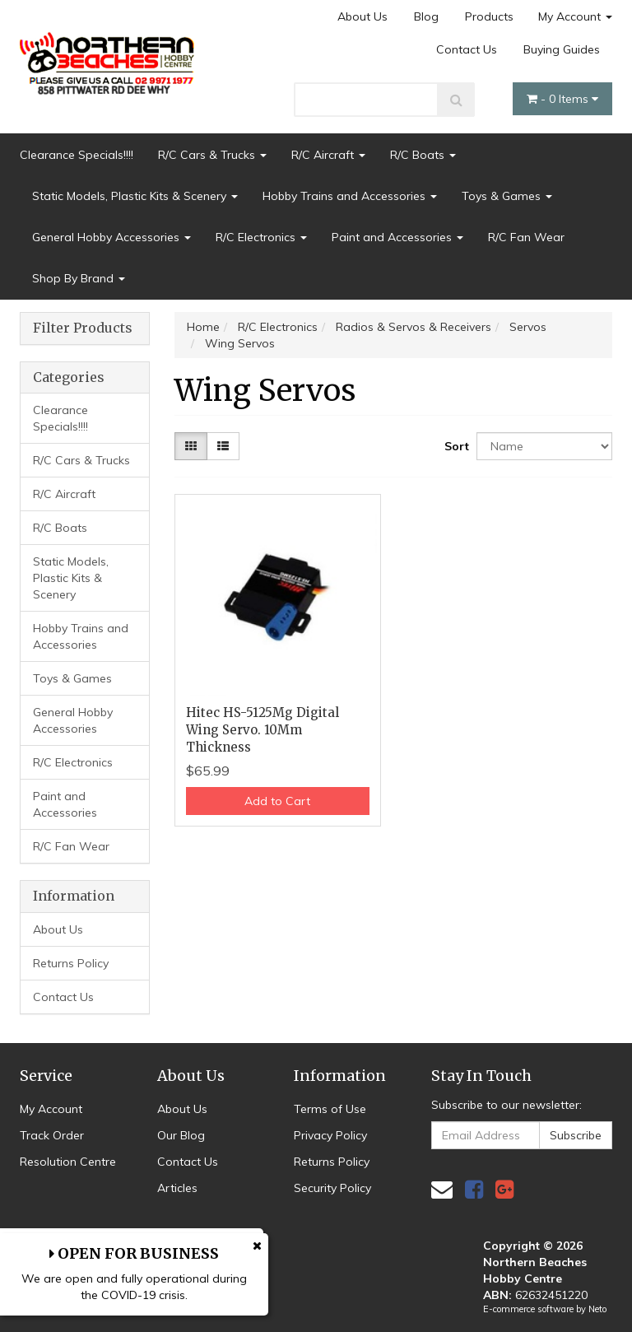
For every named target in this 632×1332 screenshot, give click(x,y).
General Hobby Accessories (111, 237)
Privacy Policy (330, 1135)
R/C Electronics (261, 237)
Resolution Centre (68, 1161)
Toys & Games (507, 196)
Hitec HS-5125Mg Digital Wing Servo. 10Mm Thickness (262, 730)
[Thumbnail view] (190, 446)
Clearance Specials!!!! (76, 154)
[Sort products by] (544, 446)
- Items (562, 98)
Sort (454, 446)
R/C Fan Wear (526, 237)
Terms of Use (330, 1108)
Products (489, 16)
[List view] (223, 446)
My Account (575, 16)
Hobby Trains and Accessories (350, 196)
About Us (362, 16)
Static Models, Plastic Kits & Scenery (135, 196)
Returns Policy (71, 963)
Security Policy (332, 1188)
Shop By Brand (78, 278)
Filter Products (82, 328)
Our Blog (181, 1135)
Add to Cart (277, 801)
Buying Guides (561, 49)
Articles (177, 1188)
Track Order (52, 1135)
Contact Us (466, 49)
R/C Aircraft (328, 154)
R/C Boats (423, 154)
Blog (426, 16)
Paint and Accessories (397, 237)
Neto (597, 1309)
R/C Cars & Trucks (212, 154)
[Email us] (442, 1189)
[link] (474, 1189)
